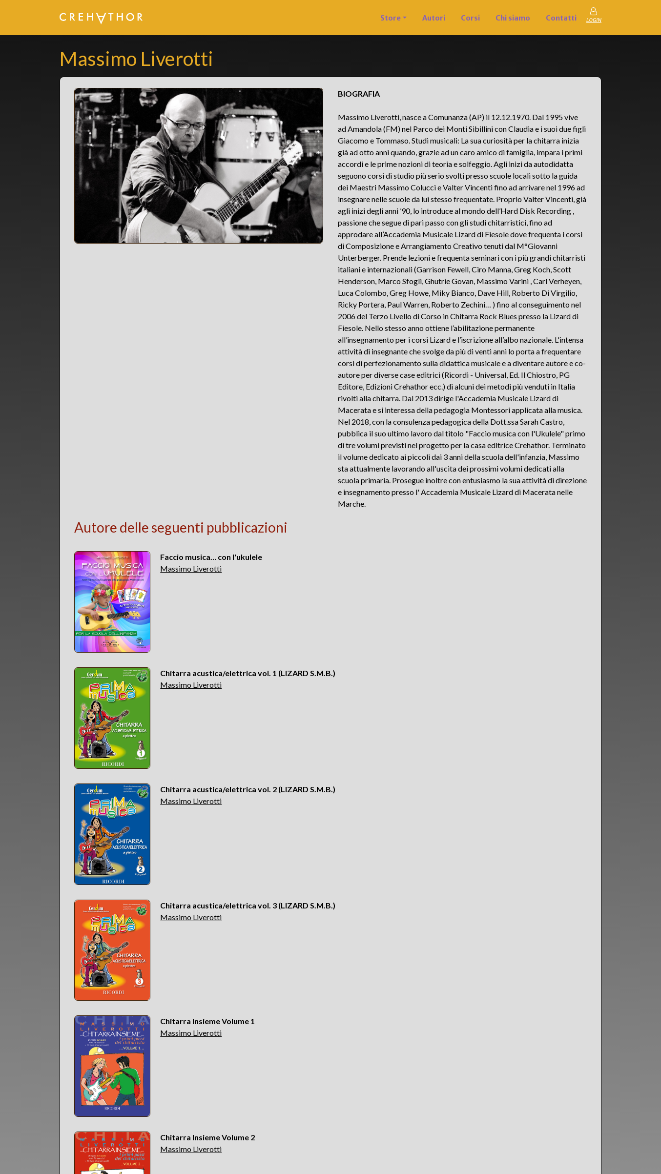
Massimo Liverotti (191, 568)
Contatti (561, 18)
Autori (433, 18)
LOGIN (593, 20)
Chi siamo (513, 18)
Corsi (470, 18)
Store (390, 18)
